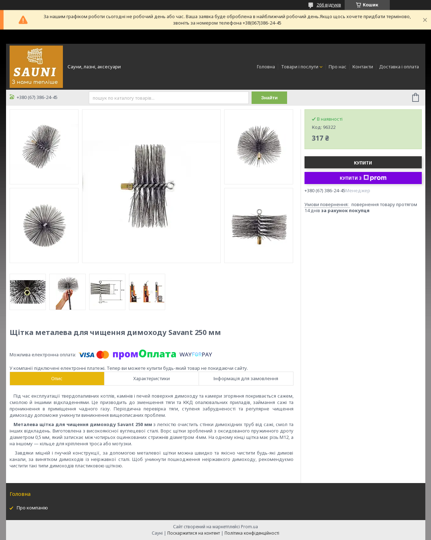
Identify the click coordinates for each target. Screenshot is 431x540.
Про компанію (32, 507)
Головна (266, 66)
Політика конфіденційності (252, 533)
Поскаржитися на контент (193, 533)
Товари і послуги (299, 66)
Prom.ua (249, 527)
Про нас (337, 66)
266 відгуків (329, 5)
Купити (363, 163)
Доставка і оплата (399, 66)
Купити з (363, 178)
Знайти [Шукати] (269, 97)
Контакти (362, 66)
